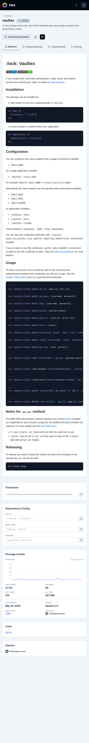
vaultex (8, 20)
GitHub (8, 632)
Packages (7, 16)
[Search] (76, 5)
